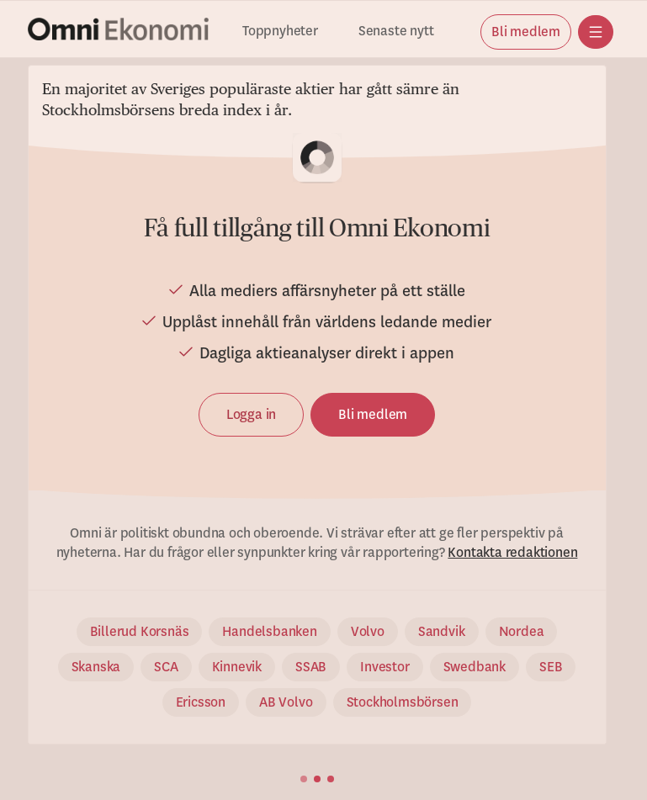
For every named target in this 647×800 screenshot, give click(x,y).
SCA (166, 667)
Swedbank (474, 667)
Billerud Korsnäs (139, 631)
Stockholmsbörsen (403, 702)
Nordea (521, 631)
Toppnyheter (280, 32)
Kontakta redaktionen (512, 552)
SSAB (310, 667)
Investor (384, 667)
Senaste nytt (396, 32)
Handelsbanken (269, 631)
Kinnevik (237, 667)
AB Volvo (285, 702)
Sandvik (441, 631)
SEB (550, 667)
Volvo (367, 631)
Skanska (96, 667)
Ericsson (200, 702)
